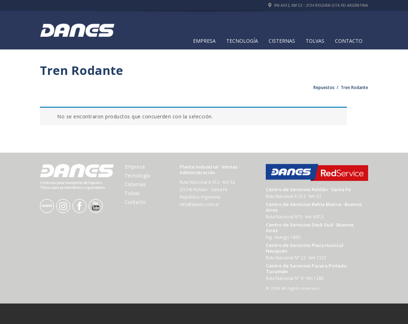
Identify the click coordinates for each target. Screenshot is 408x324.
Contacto (348, 40)
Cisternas (282, 40)
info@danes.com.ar (199, 204)
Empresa (204, 40)
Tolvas (315, 40)
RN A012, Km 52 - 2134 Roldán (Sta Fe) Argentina (318, 5)
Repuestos (324, 87)
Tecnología (242, 40)
